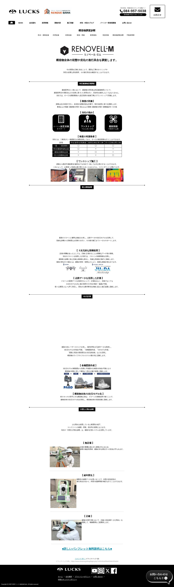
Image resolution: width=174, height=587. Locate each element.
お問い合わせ (127, 23)
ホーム (60, 577)
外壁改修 (56, 35)
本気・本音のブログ (87, 23)
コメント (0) (80, 559)
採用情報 (45, 23)
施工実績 (70, 23)
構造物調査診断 (87, 30)
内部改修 (68, 35)
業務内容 (57, 23)
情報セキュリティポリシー (67, 579)
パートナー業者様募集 (108, 23)
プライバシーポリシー (82, 577)
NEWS (20, 23)
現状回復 (106, 35)
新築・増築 (81, 35)
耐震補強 (93, 35)
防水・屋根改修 (43, 35)
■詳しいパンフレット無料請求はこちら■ (87, 548)
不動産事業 (130, 35)
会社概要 (69, 577)
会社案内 (32, 23)
